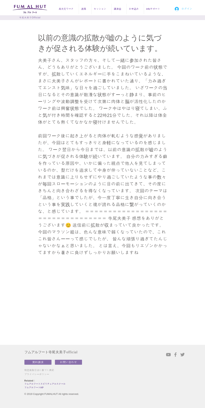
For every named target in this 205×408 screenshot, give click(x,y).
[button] (67, 9)
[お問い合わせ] (68, 362)
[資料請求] (37, 362)
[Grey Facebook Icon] (175, 354)
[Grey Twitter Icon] (182, 354)
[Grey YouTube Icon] (168, 354)
